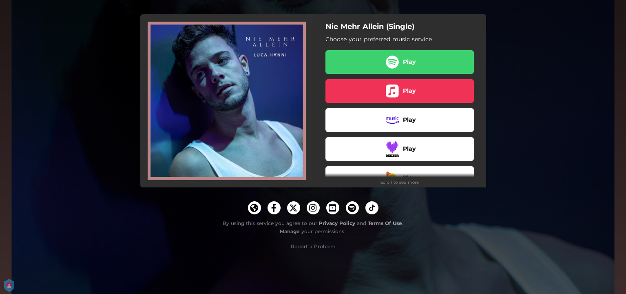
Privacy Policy (337, 223)
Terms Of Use (385, 223)
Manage (290, 231)
